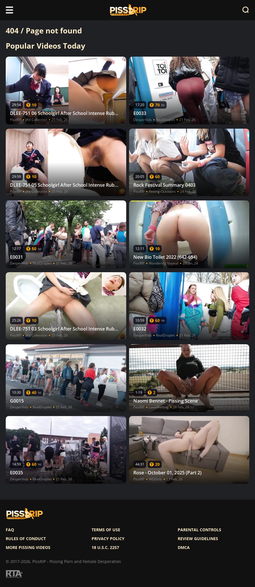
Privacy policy (108, 538)
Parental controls (199, 529)
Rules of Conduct (26, 538)
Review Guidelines (198, 538)
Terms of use (106, 529)
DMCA (184, 547)
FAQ (10, 529)
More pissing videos (28, 547)
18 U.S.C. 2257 (105, 547)
